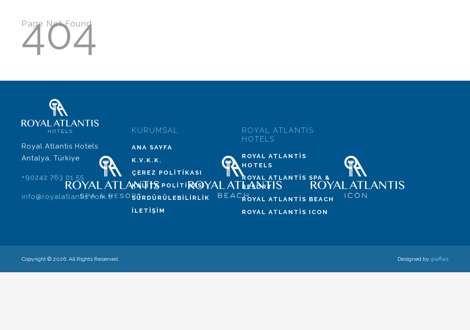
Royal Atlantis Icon (285, 212)
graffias (439, 259)
